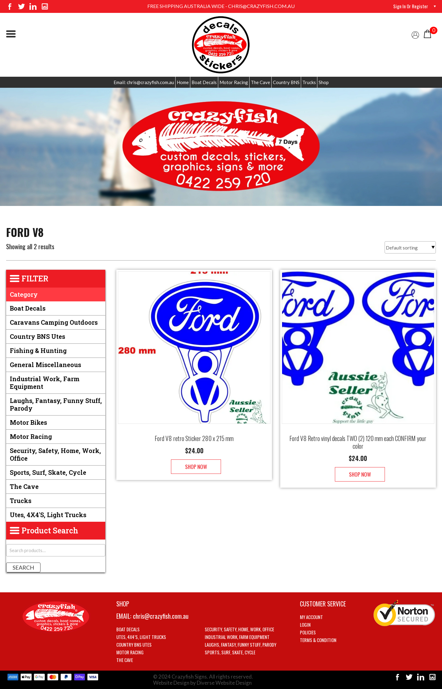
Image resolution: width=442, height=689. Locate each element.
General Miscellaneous (45, 365)
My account (311, 617)
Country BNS (286, 82)
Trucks (309, 82)
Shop (324, 82)
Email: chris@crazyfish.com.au (144, 82)
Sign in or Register (410, 6)
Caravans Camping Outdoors (54, 322)
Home (183, 82)
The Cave (260, 82)
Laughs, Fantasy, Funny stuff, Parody (56, 404)
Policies (308, 632)
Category (24, 294)
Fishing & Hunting (38, 350)
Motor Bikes (28, 422)
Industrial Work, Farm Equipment (44, 382)
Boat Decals (204, 82)
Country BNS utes (37, 336)
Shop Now (194, 460)
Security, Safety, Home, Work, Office (55, 454)
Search (23, 567)
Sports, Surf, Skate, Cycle (48, 472)
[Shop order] (410, 247)
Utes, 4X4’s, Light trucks (141, 637)
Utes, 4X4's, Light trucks (48, 515)
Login (305, 624)
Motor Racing (233, 82)
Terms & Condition (318, 640)
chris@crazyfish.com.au (160, 616)
